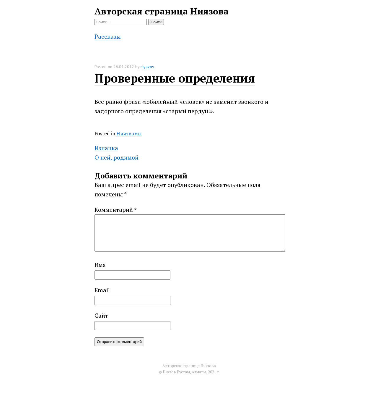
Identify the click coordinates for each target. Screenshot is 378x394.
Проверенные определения (174, 78)
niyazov (147, 66)
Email (102, 297)
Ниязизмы (129, 133)
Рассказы (107, 36)
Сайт (101, 322)
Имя (100, 272)
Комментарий (115, 210)
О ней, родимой (116, 157)
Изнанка (106, 148)
